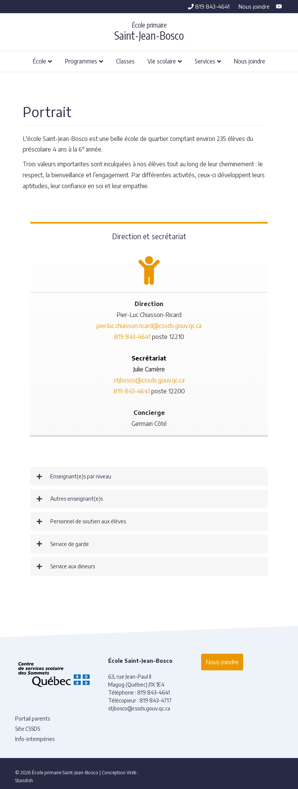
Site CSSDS (27, 729)
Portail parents (32, 718)
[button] (149, 476)
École (39, 61)
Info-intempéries (34, 739)
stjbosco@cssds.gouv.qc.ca (149, 380)
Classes (125, 61)
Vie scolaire (161, 61)
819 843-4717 (156, 700)
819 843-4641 (209, 6)
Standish (24, 780)
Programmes (81, 61)
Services (205, 61)
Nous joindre (254, 6)
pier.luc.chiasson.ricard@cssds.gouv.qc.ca (149, 326)
